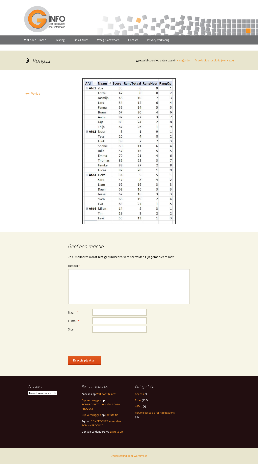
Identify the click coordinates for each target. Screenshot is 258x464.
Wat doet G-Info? (35, 40)
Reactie (74, 266)
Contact (133, 40)
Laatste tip (111, 415)
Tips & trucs (80, 40)
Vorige (32, 93)
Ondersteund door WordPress (129, 456)
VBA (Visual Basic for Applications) (155, 412)
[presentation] (98, 344)
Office (138, 406)
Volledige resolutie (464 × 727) (216, 60)
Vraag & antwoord (108, 40)
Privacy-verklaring (158, 40)
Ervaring (59, 40)
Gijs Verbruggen (91, 400)
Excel (138, 400)
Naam (73, 312)
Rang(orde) (183, 60)
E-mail (73, 321)
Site (71, 329)
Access (139, 394)
